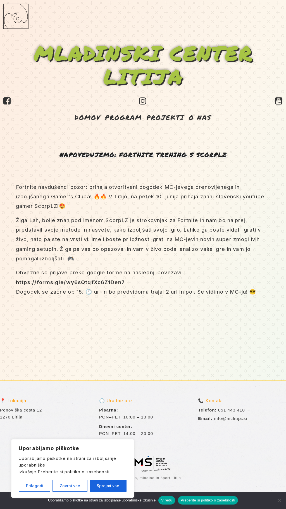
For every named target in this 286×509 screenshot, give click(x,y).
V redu (166, 500)
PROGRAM (123, 117)
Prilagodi (34, 485)
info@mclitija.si (230, 418)
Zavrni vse (70, 485)
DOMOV (88, 117)
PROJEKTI (165, 117)
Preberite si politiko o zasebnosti (73, 471)
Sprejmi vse (108, 485)
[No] (279, 500)
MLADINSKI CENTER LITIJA (143, 65)
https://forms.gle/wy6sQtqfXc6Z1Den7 (70, 282)
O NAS (200, 117)
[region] (72, 468)
